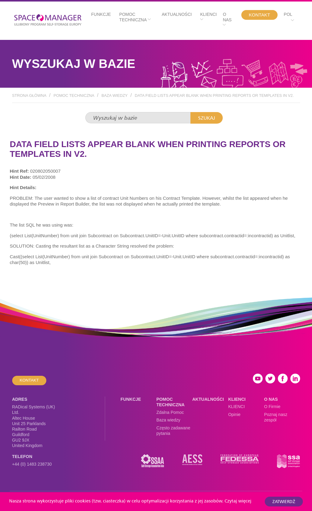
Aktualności (177, 14)
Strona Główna (29, 95)
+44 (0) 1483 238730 (32, 464)
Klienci (208, 16)
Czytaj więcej (238, 501)
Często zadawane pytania (173, 430)
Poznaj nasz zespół (275, 417)
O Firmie (272, 406)
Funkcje (101, 14)
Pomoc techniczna (135, 17)
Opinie (234, 414)
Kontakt (259, 14)
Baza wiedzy (114, 95)
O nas (227, 19)
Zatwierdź (283, 501)
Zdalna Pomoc (170, 412)
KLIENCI (236, 406)
